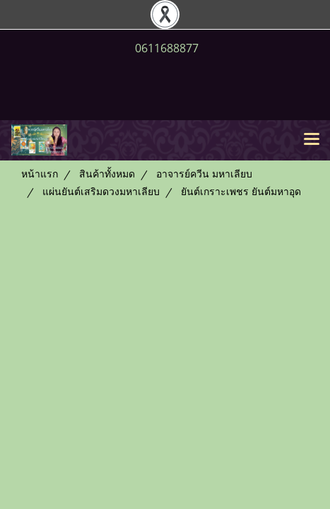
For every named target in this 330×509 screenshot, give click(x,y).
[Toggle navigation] (311, 140)
